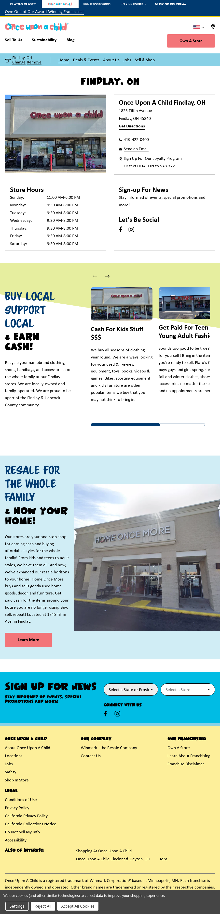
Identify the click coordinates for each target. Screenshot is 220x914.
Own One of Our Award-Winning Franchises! (44, 12)
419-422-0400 (136, 139)
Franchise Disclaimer (185, 764)
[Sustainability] (44, 41)
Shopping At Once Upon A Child (104, 851)
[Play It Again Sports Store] (97, 4)
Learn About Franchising (188, 756)
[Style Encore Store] (133, 4)
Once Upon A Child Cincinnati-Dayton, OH (113, 859)
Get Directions (132, 126)
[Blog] (71, 41)
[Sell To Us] (16, 41)
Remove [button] (34, 62)
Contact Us (91, 756)
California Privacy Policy (26, 816)
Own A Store (191, 41)
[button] (107, 276)
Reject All (43, 906)
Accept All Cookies (78, 906)
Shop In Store (17, 780)
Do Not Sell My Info (22, 832)
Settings (17, 906)
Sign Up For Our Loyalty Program (153, 158)
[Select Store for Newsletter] (188, 689)
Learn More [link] (28, 640)
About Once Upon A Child (27, 748)
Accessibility (16, 840)
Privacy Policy (17, 808)
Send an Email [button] (136, 149)
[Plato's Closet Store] (23, 4)
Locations (13, 756)
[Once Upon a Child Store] (60, 4)
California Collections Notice (30, 824)
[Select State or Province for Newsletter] (131, 689)
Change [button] (19, 62)
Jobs (9, 764)
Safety (10, 772)
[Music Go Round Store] (170, 4)
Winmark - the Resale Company (109, 748)
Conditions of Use (21, 800)
